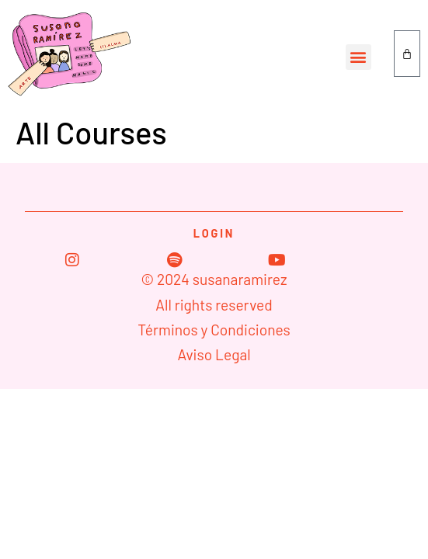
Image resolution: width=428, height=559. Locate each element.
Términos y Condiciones (213, 330)
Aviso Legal (213, 354)
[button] (358, 57)
